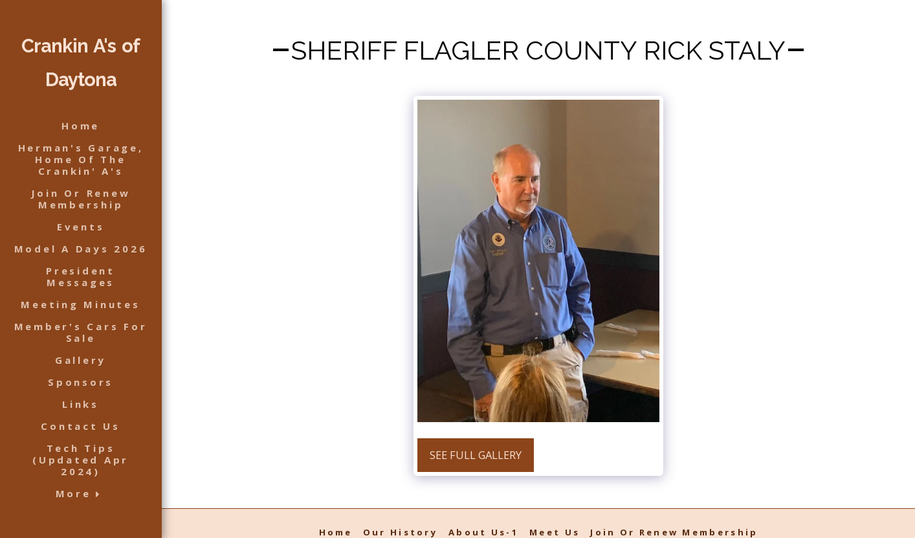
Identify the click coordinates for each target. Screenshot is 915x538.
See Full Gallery (476, 454)
